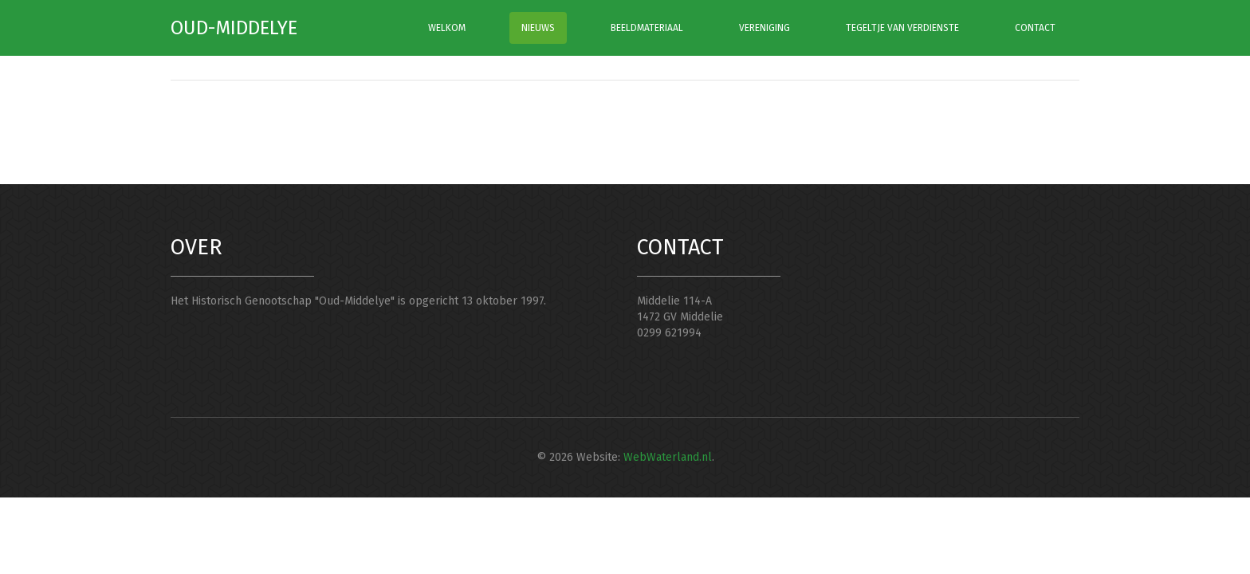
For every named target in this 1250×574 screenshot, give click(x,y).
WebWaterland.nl (667, 457)
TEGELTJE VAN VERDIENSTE (902, 27)
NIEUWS (538, 27)
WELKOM (447, 27)
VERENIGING (764, 27)
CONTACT (1035, 27)
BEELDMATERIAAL (647, 27)
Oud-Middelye (234, 28)
